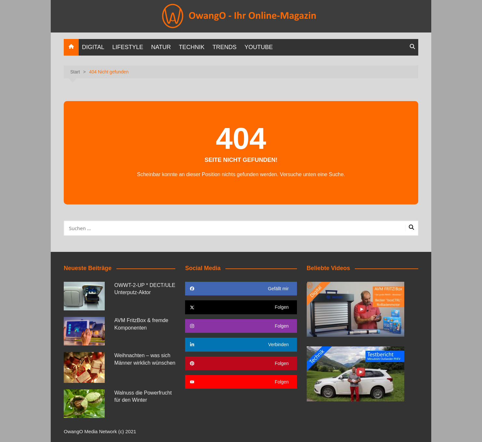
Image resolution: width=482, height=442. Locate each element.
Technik (192, 47)
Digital (93, 47)
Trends (224, 47)
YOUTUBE (259, 47)
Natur (161, 47)
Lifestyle (127, 47)
